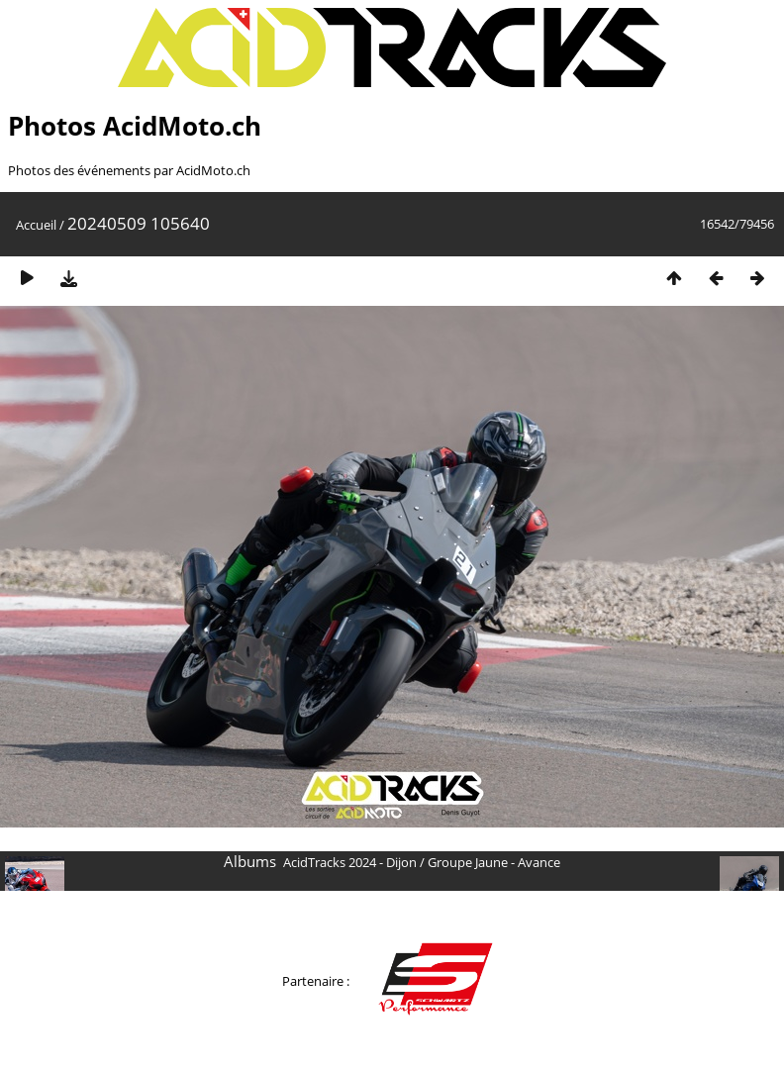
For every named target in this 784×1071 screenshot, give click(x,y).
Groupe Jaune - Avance (494, 862)
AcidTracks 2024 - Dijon (350, 862)
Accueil (36, 225)
